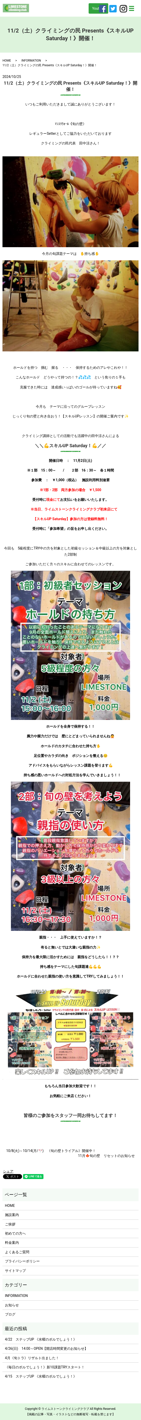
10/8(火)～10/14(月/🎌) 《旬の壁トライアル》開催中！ (51, 1151)
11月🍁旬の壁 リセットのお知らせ (106, 1156)
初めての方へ (15, 1233)
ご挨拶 (10, 1224)
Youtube (98, 8)
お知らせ (12, 1305)
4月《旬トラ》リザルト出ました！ (32, 1358)
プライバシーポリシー (22, 1261)
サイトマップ (15, 1271)
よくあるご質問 (17, 1252)
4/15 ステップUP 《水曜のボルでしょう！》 (41, 1376)
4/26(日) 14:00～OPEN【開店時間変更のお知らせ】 (46, 1349)
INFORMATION (31, 60)
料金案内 (12, 1243)
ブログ (10, 1314)
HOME (6, 60)
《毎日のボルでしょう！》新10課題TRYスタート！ (45, 1367)
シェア (8, 1171)
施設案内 (12, 1215)
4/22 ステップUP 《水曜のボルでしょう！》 (41, 1339)
